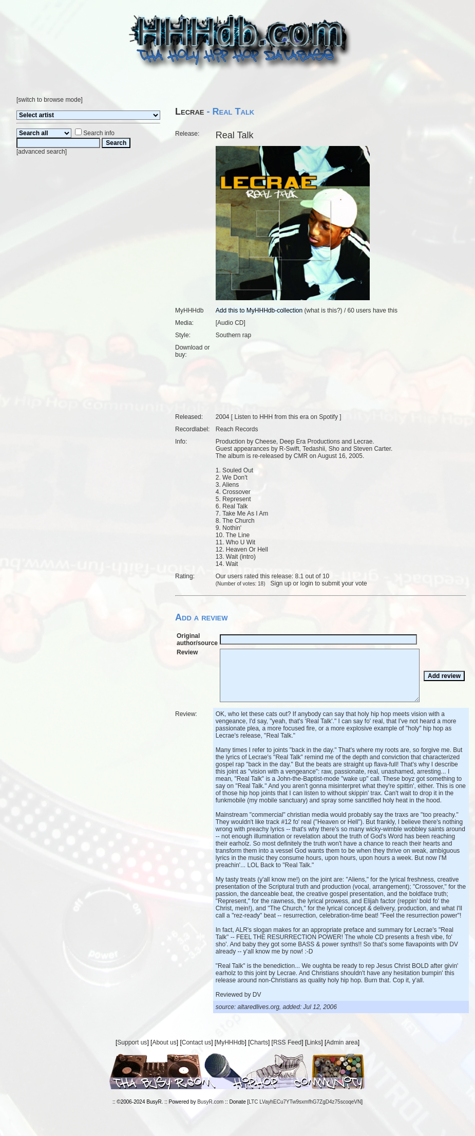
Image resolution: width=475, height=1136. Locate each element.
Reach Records (237, 429)
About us (164, 1042)
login (306, 583)
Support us (132, 1042)
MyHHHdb (230, 1042)
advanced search (41, 151)
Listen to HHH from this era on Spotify (285, 416)
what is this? (323, 310)
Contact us (196, 1042)
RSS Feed (287, 1042)
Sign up (281, 583)
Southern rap (233, 335)
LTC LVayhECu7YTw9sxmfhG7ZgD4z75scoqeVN (305, 1102)
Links (314, 1042)
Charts (259, 1042)
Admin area (341, 1042)
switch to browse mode (49, 99)
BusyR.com (210, 1102)
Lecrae (189, 111)
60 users (359, 310)
